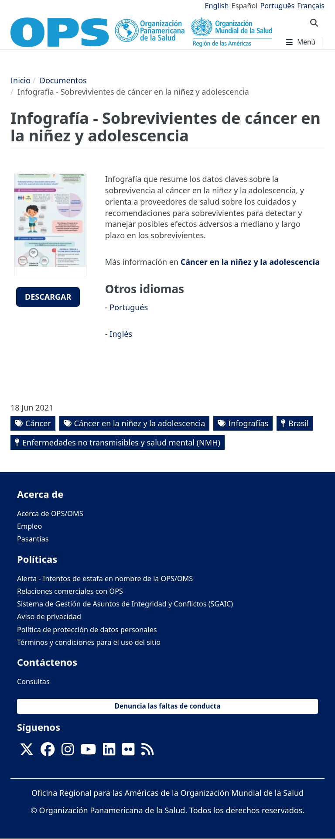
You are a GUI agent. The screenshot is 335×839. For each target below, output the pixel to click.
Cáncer (38, 423)
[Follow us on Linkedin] (109, 752)
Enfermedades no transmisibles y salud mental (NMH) (121, 442)
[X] (27, 752)
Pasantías (33, 539)
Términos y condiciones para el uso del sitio (89, 642)
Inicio (20, 80)
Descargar (48, 296)
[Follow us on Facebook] (48, 752)
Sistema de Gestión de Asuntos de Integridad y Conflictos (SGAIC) (125, 604)
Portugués (128, 307)
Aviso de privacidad (49, 616)
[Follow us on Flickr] (128, 752)
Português (277, 5)
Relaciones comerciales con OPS (70, 591)
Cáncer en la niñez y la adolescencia (250, 262)
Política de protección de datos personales (87, 629)
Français (311, 5)
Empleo (29, 526)
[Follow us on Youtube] (88, 752)
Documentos (63, 80)
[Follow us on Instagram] (68, 752)
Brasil (298, 423)
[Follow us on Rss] (147, 752)
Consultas (33, 681)
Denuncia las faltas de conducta (168, 706)
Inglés (120, 334)
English (217, 5)
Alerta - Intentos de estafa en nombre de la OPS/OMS (105, 578)
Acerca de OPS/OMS (50, 513)
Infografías (248, 423)
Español (245, 5)
